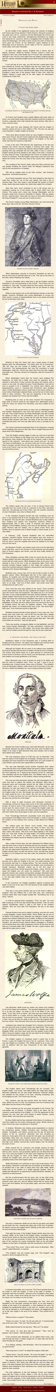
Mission (14, 1387)
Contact (41, 1387)
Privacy (35, 1387)
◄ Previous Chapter (8, 15)
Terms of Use (27, 1387)
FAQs (20, 1387)
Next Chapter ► (49, 15)
